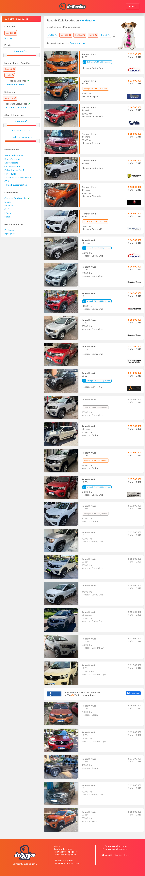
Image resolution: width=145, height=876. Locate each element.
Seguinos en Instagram (114, 849)
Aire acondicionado (13, 155)
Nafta (7, 216)
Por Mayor (9, 233)
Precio (106, 35)
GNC (6, 209)
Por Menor (9, 230)
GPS (6, 181)
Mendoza (88, 20)
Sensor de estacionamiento (17, 177)
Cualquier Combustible (15, 198)
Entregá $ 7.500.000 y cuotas (96, 487)
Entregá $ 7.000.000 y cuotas (95, 407)
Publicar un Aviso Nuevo (67, 863)
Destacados (77, 43)
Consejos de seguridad (65, 854)
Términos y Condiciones (65, 851)
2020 (24, 130)
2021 (29, 130)
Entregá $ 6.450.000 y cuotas (95, 514)
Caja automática (12, 166)
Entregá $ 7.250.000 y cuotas (95, 460)
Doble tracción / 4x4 (14, 170)
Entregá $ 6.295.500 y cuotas (96, 62)
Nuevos (8, 38)
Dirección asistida (12, 159)
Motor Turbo (10, 173)
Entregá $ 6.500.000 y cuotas (95, 89)
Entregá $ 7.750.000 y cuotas (95, 221)
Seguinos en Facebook (114, 846)
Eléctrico (8, 205)
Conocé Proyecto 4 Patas (115, 855)
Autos (53, 35)
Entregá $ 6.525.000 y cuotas (96, 248)
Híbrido (7, 213)
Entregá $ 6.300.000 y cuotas (96, 381)
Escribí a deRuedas (63, 849)
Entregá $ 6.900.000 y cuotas (96, 301)
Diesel (7, 202)
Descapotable (11, 162)
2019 (19, 130)
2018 (13, 130)
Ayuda (57, 846)
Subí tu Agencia (63, 860)
